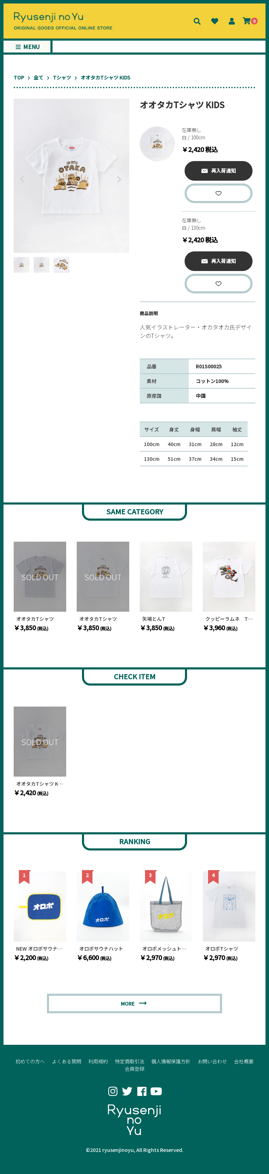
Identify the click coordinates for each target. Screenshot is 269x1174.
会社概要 (244, 1061)
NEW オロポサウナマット (40, 949)
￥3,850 (31, 627)
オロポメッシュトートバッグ (166, 949)
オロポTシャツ (221, 949)
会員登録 (134, 1068)
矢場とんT (153, 619)
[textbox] (197, 334)
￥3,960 (220, 627)
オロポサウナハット (101, 949)
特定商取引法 (129, 1061)
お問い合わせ (212, 1061)
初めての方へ (30, 1061)
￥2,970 (157, 957)
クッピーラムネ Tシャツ (229, 619)
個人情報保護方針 (171, 1061)
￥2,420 (31, 792)
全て (38, 77)
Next (120, 179)
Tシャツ (62, 77)
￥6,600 (94, 957)
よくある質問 (66, 1061)
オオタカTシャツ (35, 619)
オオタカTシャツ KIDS (40, 784)
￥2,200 (31, 957)
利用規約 (98, 1061)
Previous (20, 179)
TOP (19, 77)
